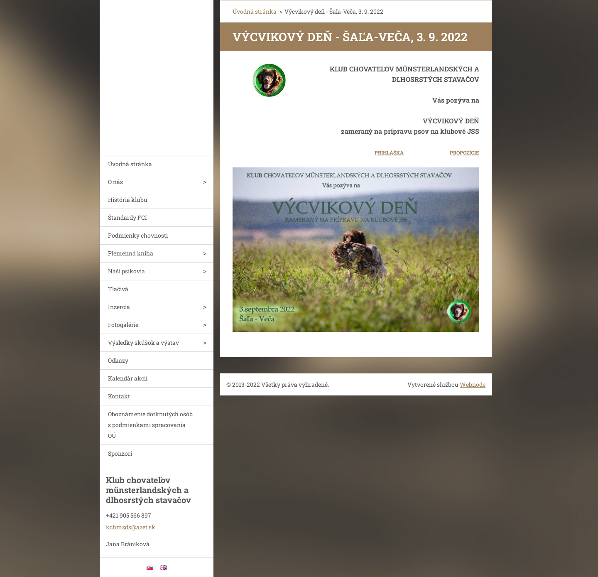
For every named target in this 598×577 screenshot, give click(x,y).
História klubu (127, 200)
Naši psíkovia (126, 271)
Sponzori (120, 453)
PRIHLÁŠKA (389, 152)
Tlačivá (118, 289)
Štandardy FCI (127, 217)
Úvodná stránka (130, 164)
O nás (115, 182)
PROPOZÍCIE (464, 152)
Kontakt (119, 396)
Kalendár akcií (127, 378)
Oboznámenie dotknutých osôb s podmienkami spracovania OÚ (150, 425)
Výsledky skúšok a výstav (143, 342)
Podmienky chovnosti (138, 235)
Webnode (472, 384)
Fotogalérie (123, 325)
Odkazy (118, 360)
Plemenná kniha (130, 253)
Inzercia (119, 307)
